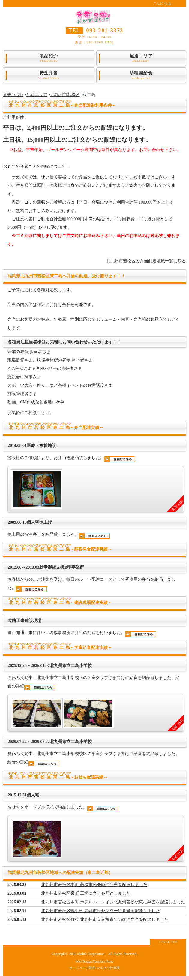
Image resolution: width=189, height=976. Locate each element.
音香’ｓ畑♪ (13, 94)
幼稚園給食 (141, 75)
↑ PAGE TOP (168, 942)
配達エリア (141, 58)
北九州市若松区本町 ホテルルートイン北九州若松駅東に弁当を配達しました (113, 902)
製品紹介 (48, 58)
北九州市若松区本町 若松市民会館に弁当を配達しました (94, 884)
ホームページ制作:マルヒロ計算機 (94, 968)
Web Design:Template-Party (95, 961)
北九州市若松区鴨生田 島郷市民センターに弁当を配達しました (100, 911)
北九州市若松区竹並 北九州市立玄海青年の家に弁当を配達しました (104, 919)
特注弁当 (48, 75)
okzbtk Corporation (90, 954)
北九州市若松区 (65, 94)
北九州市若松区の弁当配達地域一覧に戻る (146, 261)
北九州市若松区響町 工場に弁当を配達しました (85, 893)
